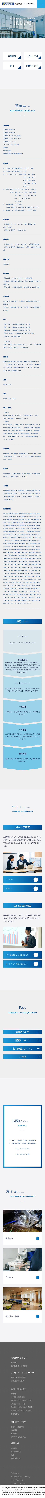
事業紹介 (14, 1362)
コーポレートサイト (17, 1483)
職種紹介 (14, 1394)
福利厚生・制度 (18, 1422)
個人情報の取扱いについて (19, 1476)
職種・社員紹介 (18, 1389)
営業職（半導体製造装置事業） (22, 1407)
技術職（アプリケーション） (22, 1400)
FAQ (12, 1455)
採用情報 (15, 1443)
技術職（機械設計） (18, 1397)
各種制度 (14, 1430)
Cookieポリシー (16, 1480)
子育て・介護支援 (17, 1427)
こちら (11, 643)
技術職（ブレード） (18, 1404)
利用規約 (14, 1473)
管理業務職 (15, 1414)
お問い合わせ (16, 1458)
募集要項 (14, 1448)
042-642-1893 (24, 1149)
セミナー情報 (16, 1452)
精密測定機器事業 (17, 1381)
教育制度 (14, 1433)
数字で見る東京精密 (18, 1437)
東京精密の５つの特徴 (19, 1366)
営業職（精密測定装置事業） (22, 1410)
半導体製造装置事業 (18, 1377)
